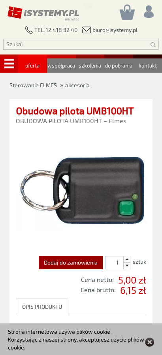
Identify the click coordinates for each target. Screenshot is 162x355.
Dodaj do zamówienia (71, 262)
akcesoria (77, 85)
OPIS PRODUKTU (42, 306)
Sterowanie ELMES (33, 85)
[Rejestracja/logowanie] (148, 9)
